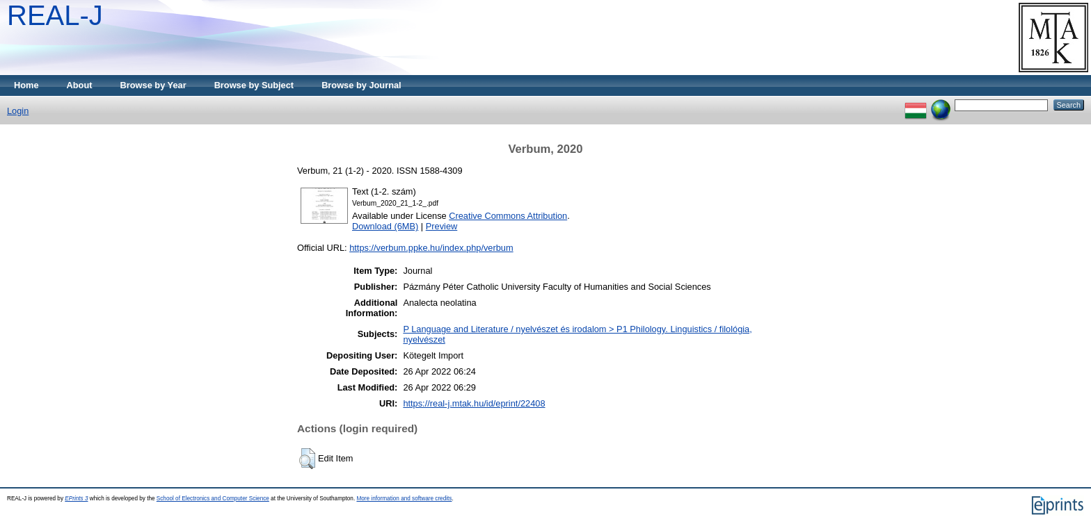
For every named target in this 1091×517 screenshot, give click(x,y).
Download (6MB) (385, 226)
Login (18, 111)
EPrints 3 (76, 498)
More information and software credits (404, 498)
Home (26, 85)
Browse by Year (153, 85)
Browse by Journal (361, 85)
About (80, 85)
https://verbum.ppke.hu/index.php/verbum (431, 248)
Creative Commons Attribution (508, 216)
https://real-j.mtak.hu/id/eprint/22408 (474, 403)
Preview (442, 226)
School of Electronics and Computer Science (213, 498)
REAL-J (55, 15)
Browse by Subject (254, 85)
